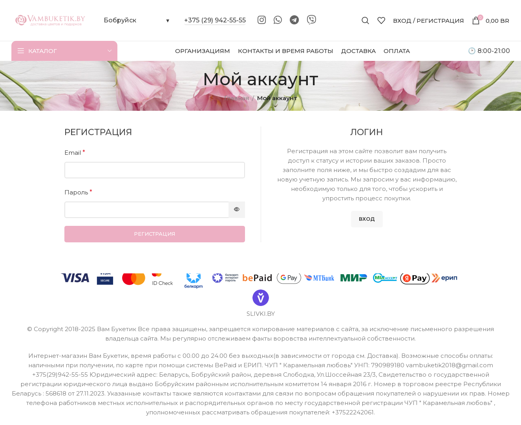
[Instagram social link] (262, 20)
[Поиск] (365, 20)
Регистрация (154, 234)
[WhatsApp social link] (278, 20)
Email (74, 152)
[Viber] (311, 20)
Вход (367, 219)
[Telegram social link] (294, 20)
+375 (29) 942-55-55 (215, 20)
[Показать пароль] (237, 210)
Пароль (78, 192)
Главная (236, 98)
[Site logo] (50, 20)
